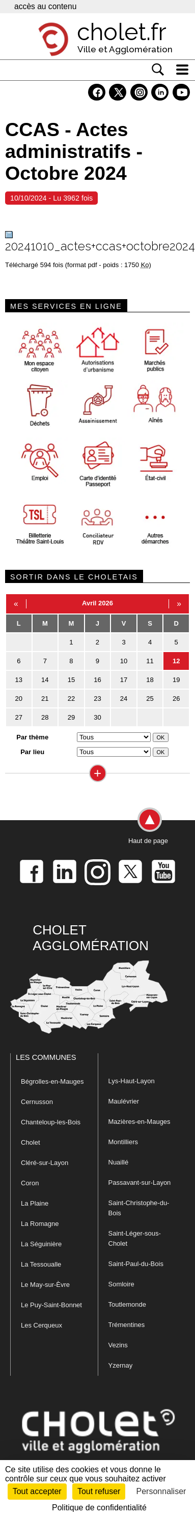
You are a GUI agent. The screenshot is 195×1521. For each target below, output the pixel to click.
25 (149, 698)
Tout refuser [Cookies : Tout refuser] (98, 1491)
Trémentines (126, 1325)
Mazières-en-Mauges (139, 1121)
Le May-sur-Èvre (45, 1284)
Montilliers (123, 1142)
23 (97, 698)
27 (18, 717)
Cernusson (37, 1102)
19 (176, 680)
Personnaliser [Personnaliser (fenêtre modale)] (161, 1491)
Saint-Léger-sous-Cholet (134, 1238)
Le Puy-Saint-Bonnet (51, 1305)
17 (123, 680)
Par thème (32, 737)
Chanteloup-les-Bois (50, 1122)
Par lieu (32, 752)
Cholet (30, 1142)
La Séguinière (41, 1244)
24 (123, 698)
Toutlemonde (127, 1304)
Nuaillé (118, 1162)
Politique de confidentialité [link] (99, 1507)
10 (123, 661)
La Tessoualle (41, 1264)
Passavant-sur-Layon (139, 1182)
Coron (30, 1183)
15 (71, 680)
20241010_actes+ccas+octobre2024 (100, 246)
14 (44, 680)
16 (97, 680)
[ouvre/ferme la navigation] (182, 69)
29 (71, 717)
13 (18, 680)
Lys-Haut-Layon (131, 1081)
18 (149, 680)
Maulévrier (124, 1101)
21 (44, 698)
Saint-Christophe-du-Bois (139, 1208)
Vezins (118, 1345)
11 (149, 661)
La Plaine (34, 1203)
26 (176, 698)
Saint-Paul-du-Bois (135, 1264)
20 (18, 698)
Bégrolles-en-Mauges (52, 1081)
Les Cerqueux (41, 1325)
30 (97, 717)
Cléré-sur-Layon (44, 1163)
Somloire (121, 1284)
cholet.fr (121, 32)
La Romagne (40, 1223)
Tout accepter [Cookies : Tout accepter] (37, 1491)
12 (176, 661)
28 (44, 717)
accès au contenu (45, 6)
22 (71, 698)
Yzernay (120, 1365)
